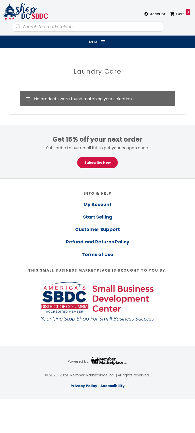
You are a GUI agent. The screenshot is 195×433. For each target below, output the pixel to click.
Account (157, 13)
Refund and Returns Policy (97, 242)
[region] (97, 151)
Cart (183, 12)
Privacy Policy (84, 385)
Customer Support (97, 229)
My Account (97, 204)
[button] (94, 42)
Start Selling (97, 217)
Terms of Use (97, 254)
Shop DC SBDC (25, 11)
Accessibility (112, 385)
